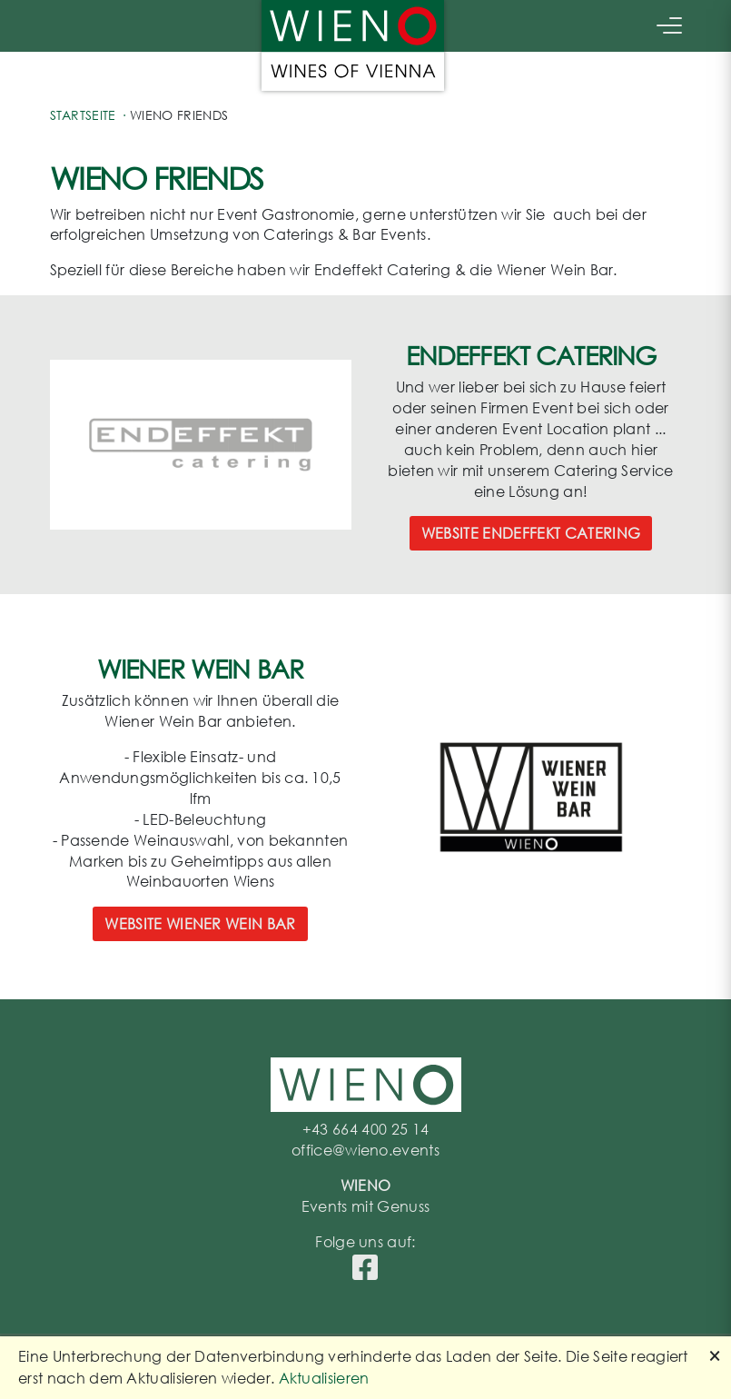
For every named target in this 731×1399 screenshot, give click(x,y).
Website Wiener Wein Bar (199, 923)
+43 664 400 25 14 (365, 1128)
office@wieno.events (365, 1149)
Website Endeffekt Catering (530, 532)
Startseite (83, 115)
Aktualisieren (324, 1377)
